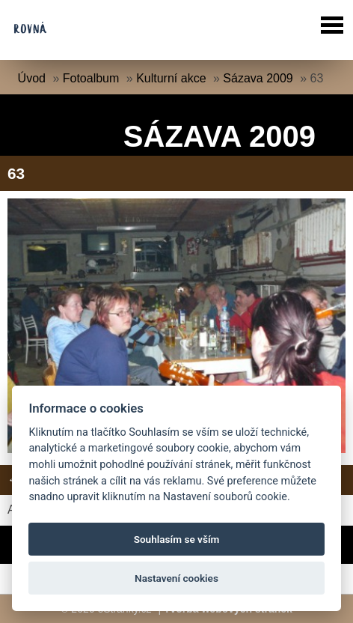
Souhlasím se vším (177, 539)
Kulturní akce (171, 78)
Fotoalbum (91, 78)
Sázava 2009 (257, 78)
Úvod (32, 78)
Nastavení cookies (176, 578)
